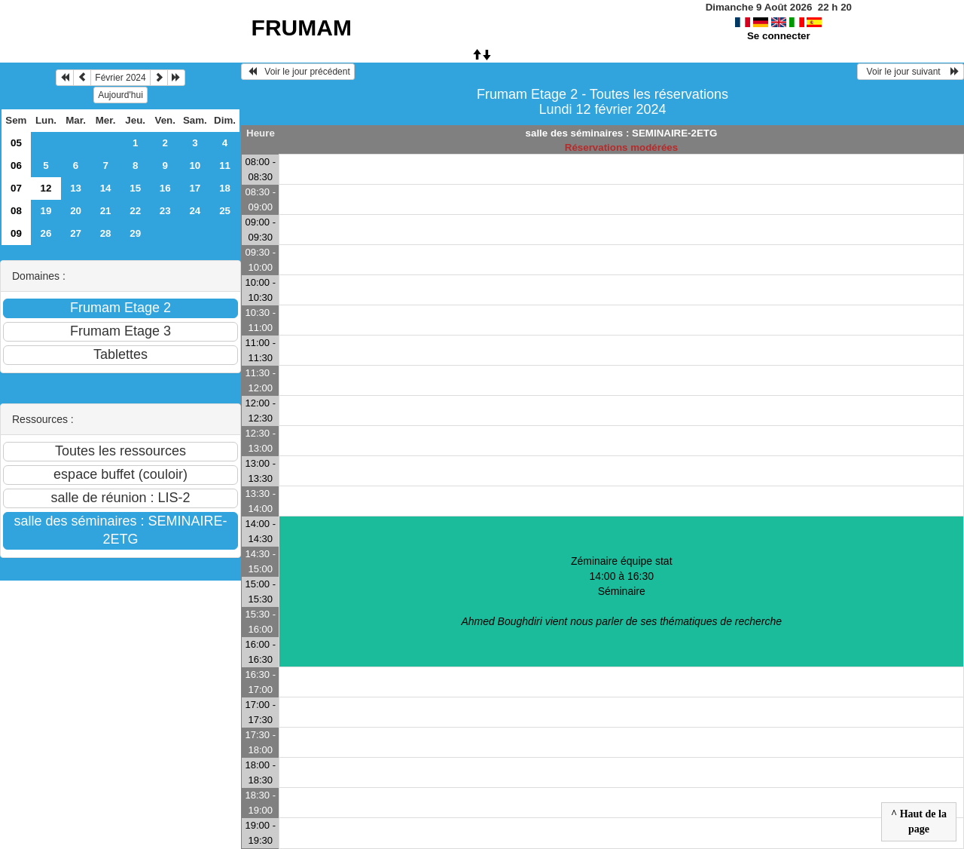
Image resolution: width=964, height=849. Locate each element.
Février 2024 (120, 77)
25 (224, 210)
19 (46, 210)
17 (194, 188)
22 (135, 210)
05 (16, 143)
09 (16, 233)
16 (165, 188)
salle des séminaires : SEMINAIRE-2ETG (622, 133)
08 (16, 210)
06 (16, 165)
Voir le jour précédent (298, 71)
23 (165, 210)
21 (105, 210)
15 (135, 188)
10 (194, 165)
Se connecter (778, 35)
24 (194, 210)
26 (46, 233)
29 (135, 233)
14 (105, 188)
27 (75, 233)
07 (16, 188)
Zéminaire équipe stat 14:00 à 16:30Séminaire (621, 591)
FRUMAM (302, 27)
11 (224, 165)
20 (75, 210)
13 (75, 188)
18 (224, 188)
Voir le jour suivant (910, 71)
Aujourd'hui (120, 95)
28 (105, 233)
